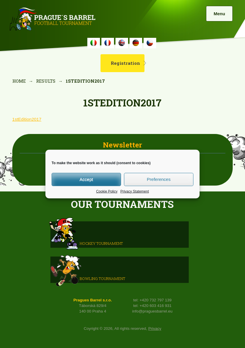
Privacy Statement (134, 191)
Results (45, 81)
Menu (219, 13)
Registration (125, 63)
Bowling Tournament (102, 278)
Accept (86, 179)
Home (19, 81)
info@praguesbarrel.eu (152, 311)
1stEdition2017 (26, 119)
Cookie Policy (107, 191)
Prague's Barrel (52, 19)
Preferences (159, 179)
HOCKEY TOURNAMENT (101, 243)
